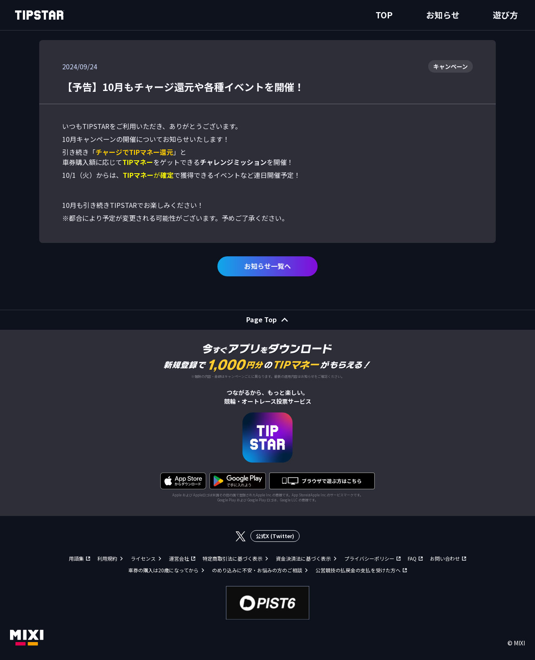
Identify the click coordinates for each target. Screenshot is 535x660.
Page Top (261, 319)
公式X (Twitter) (275, 535)
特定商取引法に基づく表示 (232, 558)
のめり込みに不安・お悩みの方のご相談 (257, 570)
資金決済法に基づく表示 (303, 558)
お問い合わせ (445, 558)
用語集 (76, 558)
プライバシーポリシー (369, 558)
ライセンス (143, 558)
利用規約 (107, 558)
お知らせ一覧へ (267, 266)
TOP (384, 15)
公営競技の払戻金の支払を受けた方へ (358, 570)
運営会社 (179, 558)
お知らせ (442, 15)
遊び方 (505, 15)
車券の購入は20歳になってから (163, 570)
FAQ (412, 558)
